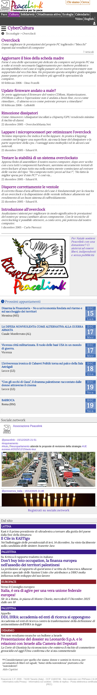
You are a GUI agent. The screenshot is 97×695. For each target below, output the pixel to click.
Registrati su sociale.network (48, 510)
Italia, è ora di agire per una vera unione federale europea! (41, 592)
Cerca (85, 2)
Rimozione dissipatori (19, 113)
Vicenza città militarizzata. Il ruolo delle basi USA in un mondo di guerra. (41, 346)
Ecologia (67, 14)
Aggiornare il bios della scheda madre (32, 58)
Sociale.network (13, 420)
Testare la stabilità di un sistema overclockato (39, 157)
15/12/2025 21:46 (34, 491)
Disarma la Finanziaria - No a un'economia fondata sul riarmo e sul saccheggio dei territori (42, 309)
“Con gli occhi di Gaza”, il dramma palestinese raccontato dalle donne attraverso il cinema (42, 383)
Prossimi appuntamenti (22, 301)
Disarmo (7, 630)
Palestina (8, 551)
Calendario (82, 14)
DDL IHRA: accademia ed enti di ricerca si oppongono (45, 617)
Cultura (14, 14)
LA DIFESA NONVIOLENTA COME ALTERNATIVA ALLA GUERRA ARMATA (42, 328)
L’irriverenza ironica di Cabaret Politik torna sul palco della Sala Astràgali (42, 365)
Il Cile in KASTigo (15, 538)
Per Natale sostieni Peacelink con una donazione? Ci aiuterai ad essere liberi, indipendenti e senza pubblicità (83, 246)
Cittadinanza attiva (48, 14)
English (89, 19)
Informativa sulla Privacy (15, 681)
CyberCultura (21, 28)
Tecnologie (12, 33)
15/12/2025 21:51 (26, 439)
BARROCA (8, 400)
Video (79, 19)
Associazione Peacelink (27, 426)
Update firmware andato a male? (28, 90)
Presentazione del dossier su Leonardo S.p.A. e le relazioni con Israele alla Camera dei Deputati (41, 641)
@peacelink (8, 439)
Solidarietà (27, 14)
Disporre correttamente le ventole (30, 187)
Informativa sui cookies (40, 681)
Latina (6, 526)
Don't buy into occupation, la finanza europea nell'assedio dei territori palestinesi (39, 562)
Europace (8, 581)
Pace (4, 14)
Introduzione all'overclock (23, 209)
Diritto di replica (60, 681)
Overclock (29, 33)
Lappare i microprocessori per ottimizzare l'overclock (46, 132)
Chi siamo (73, 2)
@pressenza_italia (12, 491)
